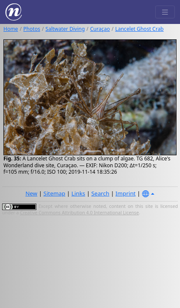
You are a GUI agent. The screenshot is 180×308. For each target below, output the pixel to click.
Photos (32, 29)
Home (10, 29)
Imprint (125, 193)
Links (78, 193)
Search (100, 193)
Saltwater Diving (65, 29)
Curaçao (100, 29)
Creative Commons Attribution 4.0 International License (79, 213)
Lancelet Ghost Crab (139, 29)
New (31, 193)
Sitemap (54, 193)
